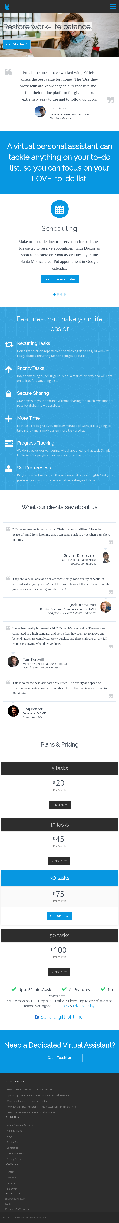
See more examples (59, 279)
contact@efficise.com (19, 1209)
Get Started (16, 44)
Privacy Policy (83, 1006)
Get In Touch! (59, 1058)
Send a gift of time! (59, 1017)
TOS (65, 1006)
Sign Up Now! (59, 805)
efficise (11, 1204)
